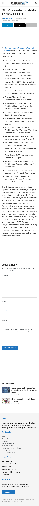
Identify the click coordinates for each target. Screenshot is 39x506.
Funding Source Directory (10, 469)
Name (4, 301)
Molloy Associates (7, 446)
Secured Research (8, 443)
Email (4, 311)
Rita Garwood (7, 18)
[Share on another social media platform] (31, 25)
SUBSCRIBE (8, 492)
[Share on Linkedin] (7, 25)
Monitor (4, 436)
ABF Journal (6, 450)
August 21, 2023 (21, 18)
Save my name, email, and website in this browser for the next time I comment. (18, 331)
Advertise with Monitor (9, 464)
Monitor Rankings (8, 461)
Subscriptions (6, 475)
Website (4, 320)
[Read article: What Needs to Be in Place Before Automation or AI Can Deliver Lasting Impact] (6, 390)
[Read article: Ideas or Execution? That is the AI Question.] (6, 401)
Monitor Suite (6, 439)
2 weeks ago (15, 403)
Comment (6, 275)
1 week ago (15, 394)
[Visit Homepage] (19, 3)
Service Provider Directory (11, 472)
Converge (5, 441)
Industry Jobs (6, 466)
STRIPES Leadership (8, 453)
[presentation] (17, 340)
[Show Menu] (3, 3)
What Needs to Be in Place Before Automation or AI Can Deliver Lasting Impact (24, 390)
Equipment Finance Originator (11, 448)
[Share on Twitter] (20, 25)
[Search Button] (36, 3)
